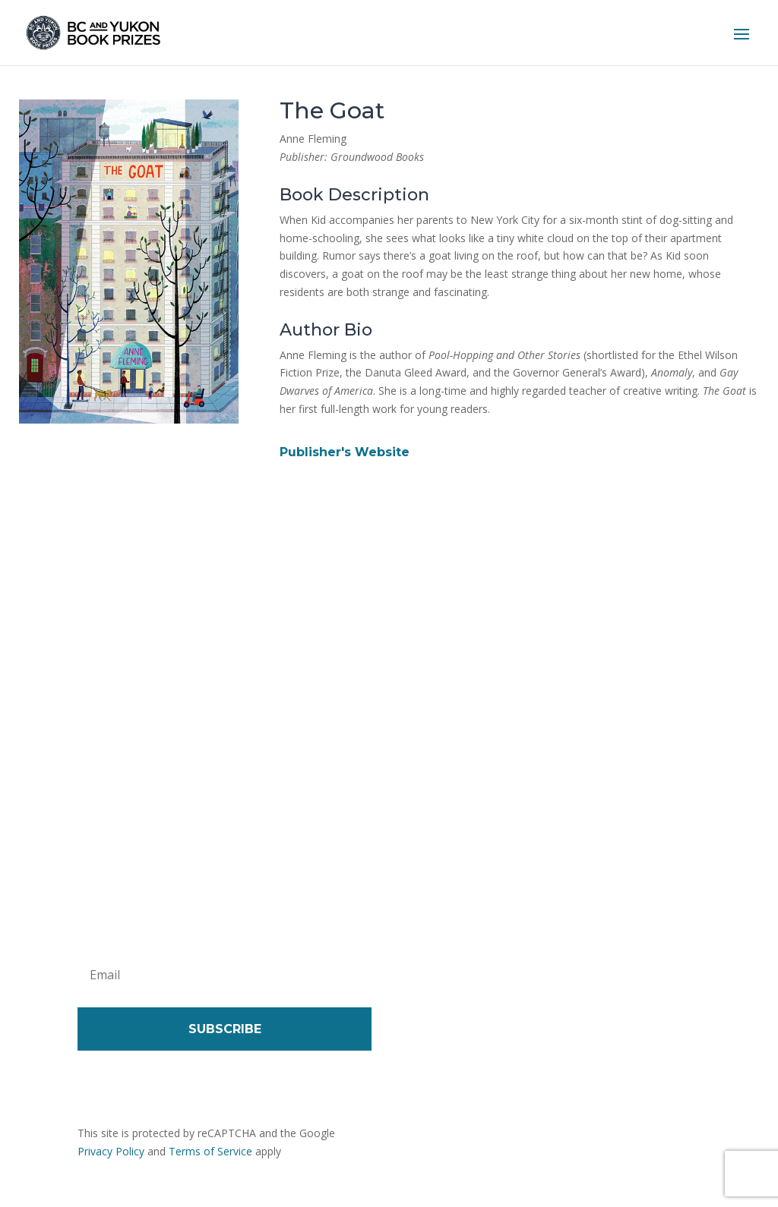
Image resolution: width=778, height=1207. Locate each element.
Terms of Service (210, 1151)
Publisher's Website (345, 452)
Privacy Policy (110, 1151)
